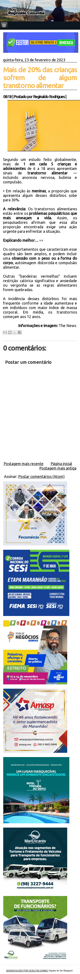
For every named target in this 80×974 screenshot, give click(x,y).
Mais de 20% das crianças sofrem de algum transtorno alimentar (40, 77)
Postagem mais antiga (57, 468)
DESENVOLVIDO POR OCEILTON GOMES (27, 971)
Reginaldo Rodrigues (49, 96)
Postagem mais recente (24, 463)
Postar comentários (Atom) (41, 476)
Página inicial (61, 463)
